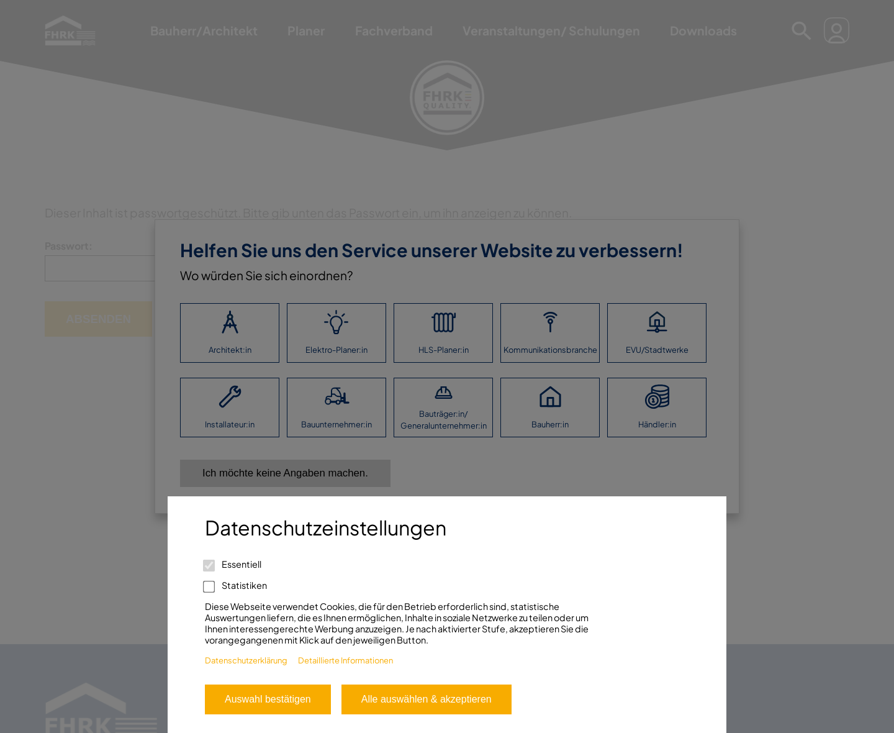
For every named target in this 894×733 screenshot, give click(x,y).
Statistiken (236, 585)
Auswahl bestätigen (268, 699)
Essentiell (233, 564)
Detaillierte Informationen (345, 660)
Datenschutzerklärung (246, 660)
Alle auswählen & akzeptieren (426, 699)
